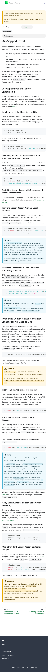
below (14, 107)
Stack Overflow (8, 656)
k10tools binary (8, 520)
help (31, 484)
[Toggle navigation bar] (3, 2)
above (4, 495)
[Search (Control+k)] (44, 3)
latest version (34, 19)
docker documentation (19, 473)
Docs (3, 644)
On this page (8, 36)
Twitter (5, 659)
